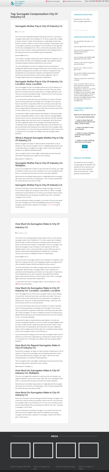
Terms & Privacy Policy (81, 30)
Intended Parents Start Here (71, 1)
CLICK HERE (51, 205)
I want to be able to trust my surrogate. (84, 128)
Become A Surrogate (52, 1)
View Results (85, 150)
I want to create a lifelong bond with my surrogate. (84, 141)
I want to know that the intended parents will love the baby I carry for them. (85, 121)
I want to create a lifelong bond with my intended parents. (84, 134)
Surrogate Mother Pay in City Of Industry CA (38, 26)
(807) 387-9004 (103, 1)
